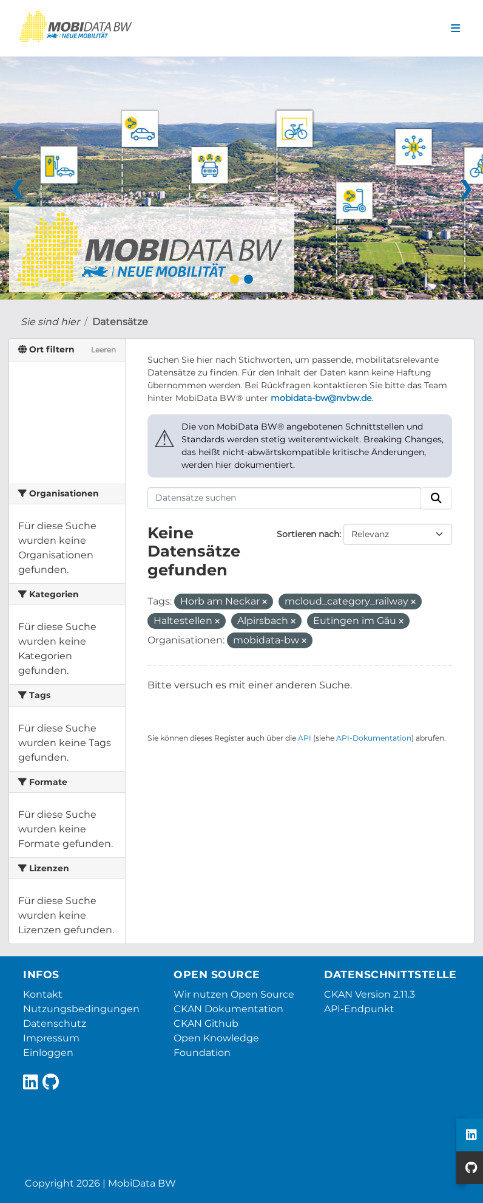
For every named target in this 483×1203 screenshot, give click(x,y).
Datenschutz (54, 1023)
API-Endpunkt (359, 1009)
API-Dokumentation (373, 737)
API (304, 737)
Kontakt (42, 994)
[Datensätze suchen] (284, 498)
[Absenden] (436, 498)
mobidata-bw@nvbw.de (321, 397)
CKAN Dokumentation (228, 1009)
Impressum (51, 1038)
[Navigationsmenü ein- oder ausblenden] (455, 28)
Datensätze (120, 321)
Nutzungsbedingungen (81, 1009)
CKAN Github (206, 1023)
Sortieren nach (308, 534)
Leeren (103, 349)
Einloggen (48, 1052)
